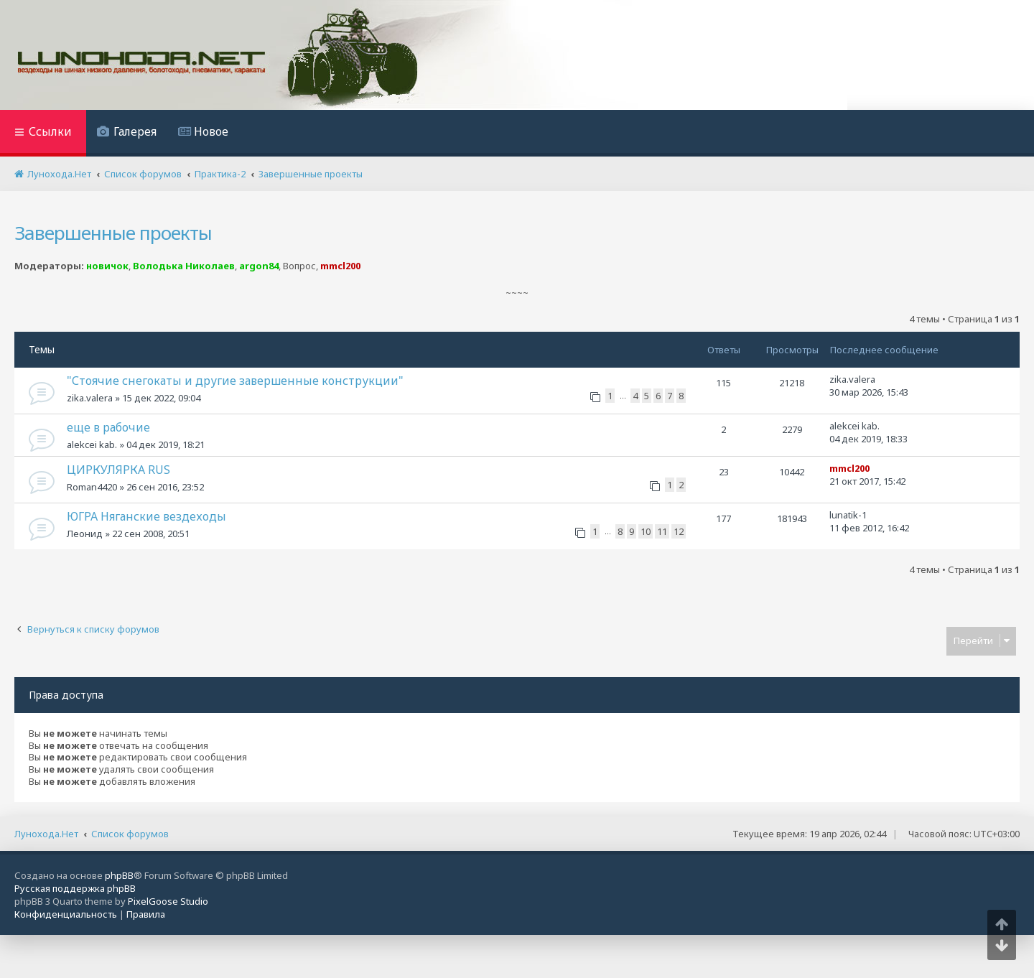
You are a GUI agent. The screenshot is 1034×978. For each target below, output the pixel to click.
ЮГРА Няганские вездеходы (146, 516)
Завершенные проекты (113, 233)
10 (646, 531)
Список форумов (130, 833)
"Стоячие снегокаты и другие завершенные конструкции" (235, 380)
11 (662, 531)
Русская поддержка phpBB (75, 888)
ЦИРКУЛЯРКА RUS (118, 470)
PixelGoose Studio (168, 901)
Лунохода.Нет (46, 833)
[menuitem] (126, 133)
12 (679, 531)
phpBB (119, 875)
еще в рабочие (108, 427)
